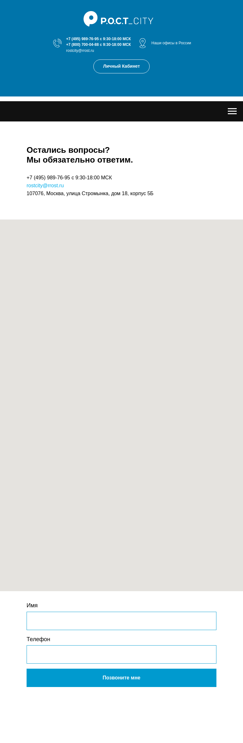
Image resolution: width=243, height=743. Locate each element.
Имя (32, 605)
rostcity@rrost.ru (80, 50)
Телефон (38, 639)
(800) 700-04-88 (85, 44)
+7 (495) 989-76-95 (82, 39)
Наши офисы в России (171, 43)
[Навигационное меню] (232, 111)
